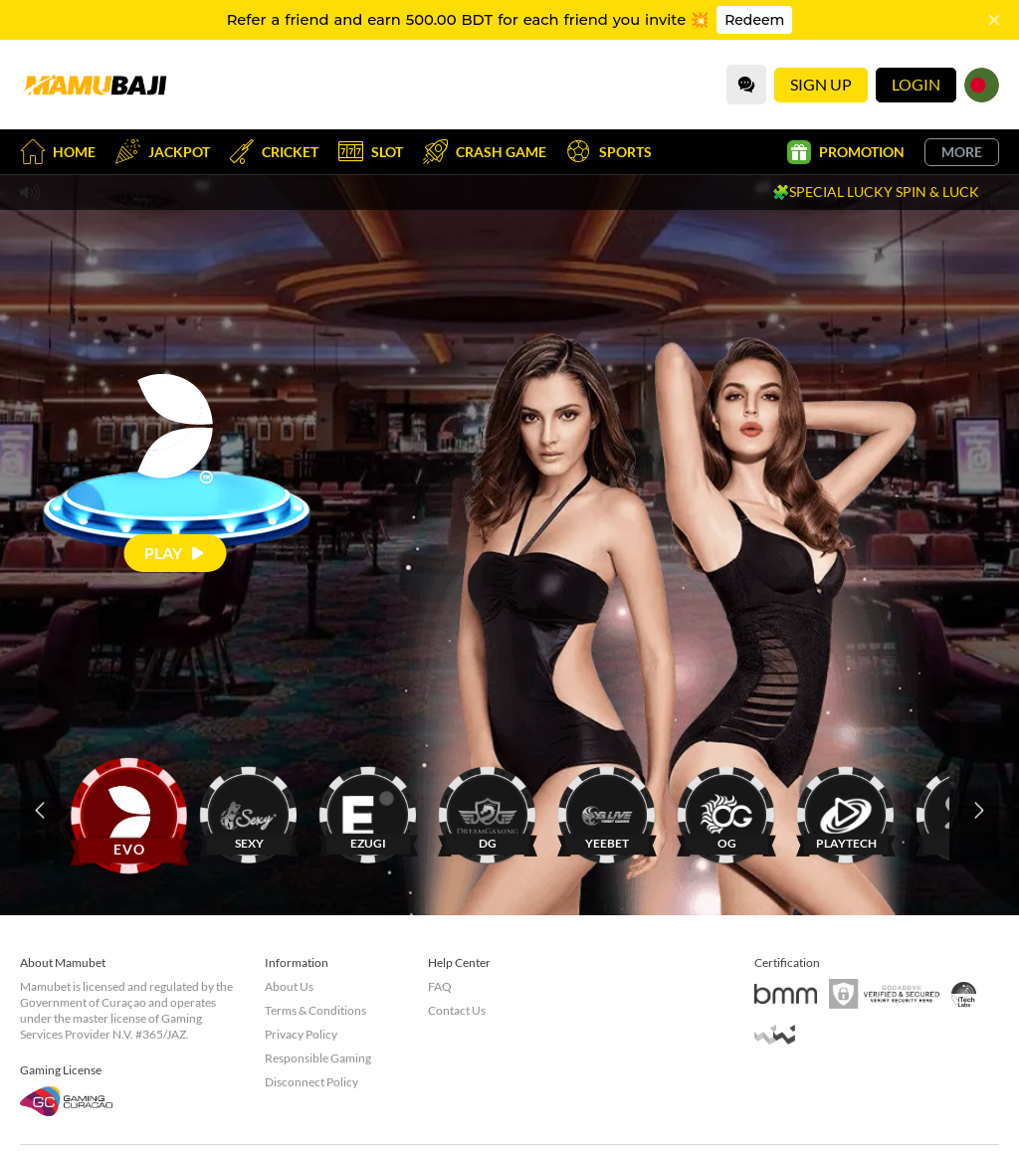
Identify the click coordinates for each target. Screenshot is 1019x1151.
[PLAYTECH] (846, 810)
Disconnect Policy (311, 1081)
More (961, 151)
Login (916, 84)
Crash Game (484, 151)
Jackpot (162, 151)
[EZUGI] (368, 810)
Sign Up (821, 84)
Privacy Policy (301, 1034)
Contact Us (457, 1010)
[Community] (746, 84)
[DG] (487, 810)
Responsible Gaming (318, 1058)
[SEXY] (249, 810)
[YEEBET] (607, 810)
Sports (609, 151)
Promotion (846, 152)
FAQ (440, 986)
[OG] (726, 810)
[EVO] (129, 810)
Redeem (754, 20)
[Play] (175, 552)
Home (58, 151)
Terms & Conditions (315, 1010)
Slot (370, 151)
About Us (289, 986)
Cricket (274, 151)
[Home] (94, 84)
